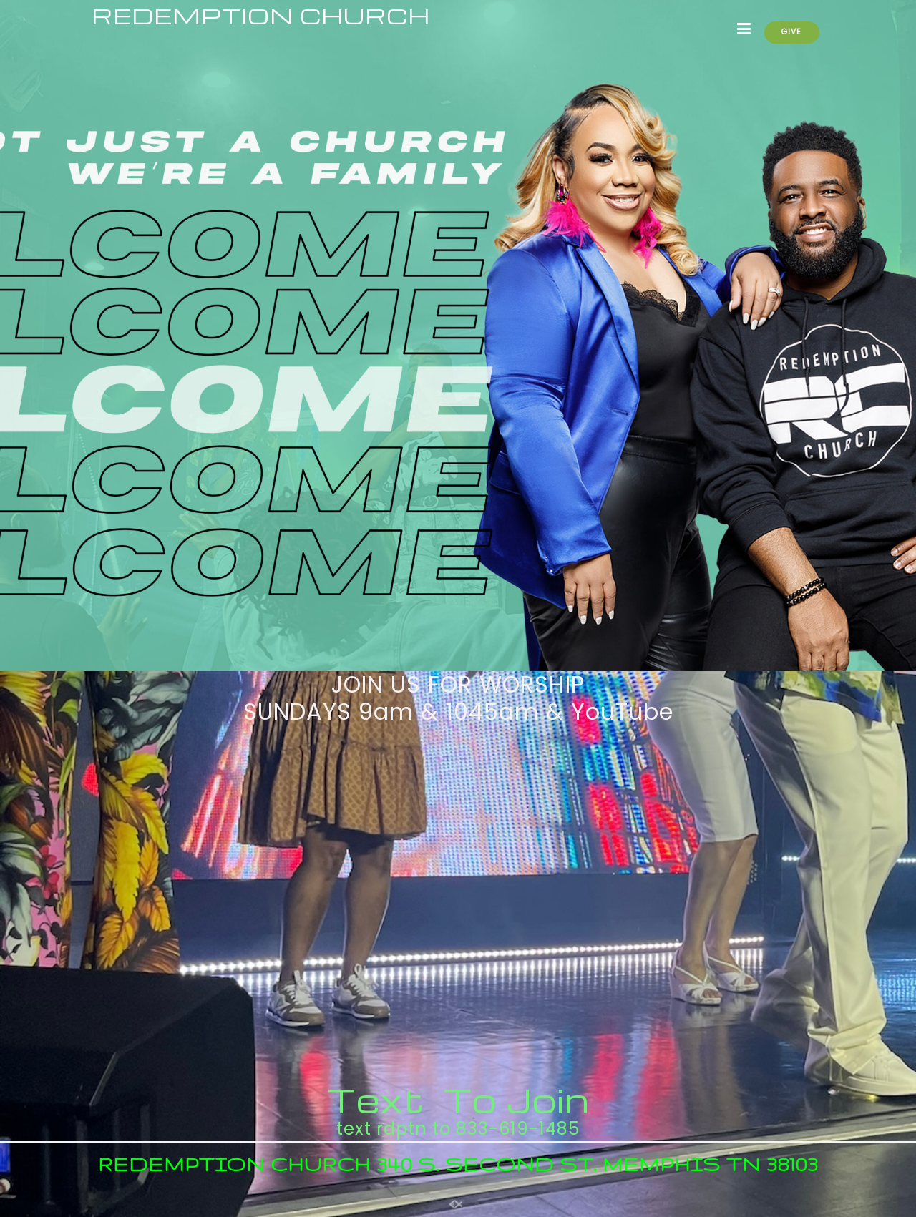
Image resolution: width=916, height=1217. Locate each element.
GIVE (791, 31)
